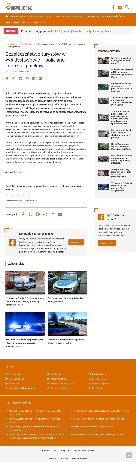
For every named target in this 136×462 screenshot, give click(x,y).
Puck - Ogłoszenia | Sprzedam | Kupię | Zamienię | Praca (81, 31)
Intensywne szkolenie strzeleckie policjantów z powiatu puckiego (122, 87)
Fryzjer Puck (15, 383)
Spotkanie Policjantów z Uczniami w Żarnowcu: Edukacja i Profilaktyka (122, 101)
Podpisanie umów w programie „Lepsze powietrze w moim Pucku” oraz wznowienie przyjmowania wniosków (36, 436)
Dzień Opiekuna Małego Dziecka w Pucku (94, 426)
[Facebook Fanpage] (112, 7)
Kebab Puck (98, 388)
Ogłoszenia (53, 16)
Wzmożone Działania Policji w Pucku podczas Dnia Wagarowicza (121, 187)
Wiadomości (18, 16)
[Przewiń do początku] (129, 455)
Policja (31, 16)
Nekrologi (94, 16)
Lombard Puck (99, 374)
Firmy (41, 16)
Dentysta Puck (16, 374)
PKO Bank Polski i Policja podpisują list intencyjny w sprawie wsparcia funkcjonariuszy (24, 342)
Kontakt (46, 450)
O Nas (56, 450)
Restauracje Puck (59, 388)
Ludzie (25, 22)
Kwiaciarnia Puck (17, 378)
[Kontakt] (119, 7)
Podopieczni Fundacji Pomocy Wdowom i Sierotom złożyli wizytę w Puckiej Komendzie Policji (24, 301)
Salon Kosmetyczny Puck (62, 383)
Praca (66, 16)
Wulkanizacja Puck (101, 383)
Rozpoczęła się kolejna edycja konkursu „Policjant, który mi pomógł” (122, 134)
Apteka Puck (57, 374)
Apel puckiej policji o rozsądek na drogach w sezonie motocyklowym (121, 173)
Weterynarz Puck (59, 378)
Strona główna (11, 44)
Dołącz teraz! (107, 243)
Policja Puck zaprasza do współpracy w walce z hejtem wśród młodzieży (121, 159)
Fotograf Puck (99, 378)
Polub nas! (76, 242)
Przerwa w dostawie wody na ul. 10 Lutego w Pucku (98, 434)
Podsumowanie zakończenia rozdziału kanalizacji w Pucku (101, 410)
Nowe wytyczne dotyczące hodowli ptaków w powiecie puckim (35, 420)
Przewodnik (12, 22)
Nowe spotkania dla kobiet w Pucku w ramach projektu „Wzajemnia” (35, 412)
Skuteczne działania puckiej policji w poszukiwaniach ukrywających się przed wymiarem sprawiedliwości (120, 117)
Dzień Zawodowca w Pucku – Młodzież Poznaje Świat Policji (121, 146)
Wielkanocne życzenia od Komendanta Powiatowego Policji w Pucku (122, 73)
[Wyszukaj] (127, 7)
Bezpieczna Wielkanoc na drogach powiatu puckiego (122, 60)
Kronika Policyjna (28, 44)
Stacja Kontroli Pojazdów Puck (23, 388)
